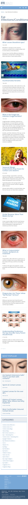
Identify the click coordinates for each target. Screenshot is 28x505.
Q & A (4, 442)
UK (9, 491)
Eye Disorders (6, 448)
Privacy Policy (12, 494)
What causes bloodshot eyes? (13, 42)
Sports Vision (5, 387)
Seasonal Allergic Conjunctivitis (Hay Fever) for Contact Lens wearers (13, 169)
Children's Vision (6, 452)
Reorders (6, 479)
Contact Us (6, 481)
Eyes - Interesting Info (7, 381)
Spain (3, 492)
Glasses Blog (5, 431)
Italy (20, 491)
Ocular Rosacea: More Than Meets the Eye (12, 215)
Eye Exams (5, 450)
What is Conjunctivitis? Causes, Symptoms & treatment (10, 252)
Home (2, 12)
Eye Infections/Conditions (9, 440)
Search (5, 486)
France (23, 491)
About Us (6, 487)
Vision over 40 (5, 395)
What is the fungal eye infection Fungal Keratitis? (12, 115)
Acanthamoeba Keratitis (11, 80)
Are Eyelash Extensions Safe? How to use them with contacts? (13, 376)
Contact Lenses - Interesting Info (10, 436)
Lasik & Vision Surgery (8, 460)
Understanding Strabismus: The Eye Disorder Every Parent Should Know (13, 333)
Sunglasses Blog (6, 466)
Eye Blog (5, 446)
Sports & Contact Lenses (12, 385)
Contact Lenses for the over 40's (13, 392)
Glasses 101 (5, 444)
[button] (20, 7)
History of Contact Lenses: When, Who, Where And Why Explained (13, 401)
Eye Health (5, 462)
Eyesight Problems (7, 439)
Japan (6, 492)
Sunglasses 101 (6, 464)
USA (11, 491)
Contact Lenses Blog (6, 405)
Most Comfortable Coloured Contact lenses (13, 410)
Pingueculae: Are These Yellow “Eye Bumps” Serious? (13, 294)
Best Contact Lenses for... (8, 432)
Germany (15, 491)
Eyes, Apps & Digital (7, 458)
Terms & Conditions (5, 494)
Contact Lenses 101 (7, 427)
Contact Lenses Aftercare (8, 425)
